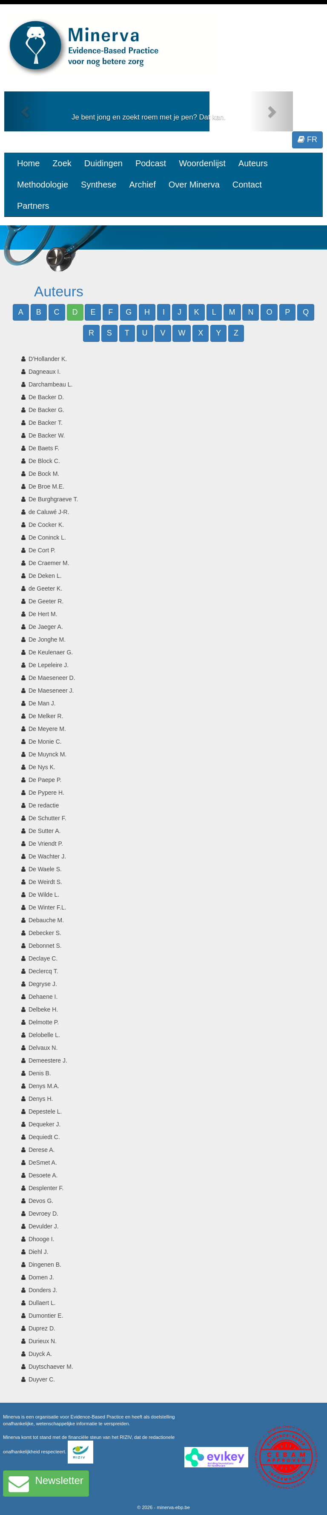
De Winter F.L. (47, 907)
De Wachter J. (47, 856)
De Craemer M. (49, 563)
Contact (247, 184)
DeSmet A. (43, 1162)
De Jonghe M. (47, 639)
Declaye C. (43, 958)
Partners (33, 205)
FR (307, 139)
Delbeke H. (43, 1009)
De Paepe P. (45, 779)
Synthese (98, 184)
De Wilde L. (44, 894)
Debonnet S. (45, 945)
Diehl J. (39, 1251)
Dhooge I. (41, 1239)
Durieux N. (43, 1341)
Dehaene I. (43, 996)
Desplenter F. (46, 1188)
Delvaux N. (43, 1047)
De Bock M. (44, 473)
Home (28, 163)
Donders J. (43, 1290)
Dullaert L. (42, 1302)
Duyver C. (42, 1379)
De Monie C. (45, 741)
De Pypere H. (46, 792)
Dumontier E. (46, 1315)
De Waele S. (45, 869)
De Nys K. (42, 767)
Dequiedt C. (44, 1137)
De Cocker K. (46, 524)
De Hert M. (43, 614)
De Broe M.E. (46, 486)
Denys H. (41, 1098)
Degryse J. (43, 984)
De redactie (44, 805)
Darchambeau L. (51, 384)
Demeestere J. (48, 1060)
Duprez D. (42, 1328)
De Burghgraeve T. (53, 499)
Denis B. (40, 1073)
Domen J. (41, 1277)
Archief (142, 184)
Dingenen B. (45, 1264)
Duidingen (103, 163)
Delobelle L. (44, 1035)
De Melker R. (46, 716)
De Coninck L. (47, 537)
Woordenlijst (202, 163)
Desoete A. (43, 1175)
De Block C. (44, 461)
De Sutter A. (44, 830)
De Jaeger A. (46, 626)
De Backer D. (46, 397)
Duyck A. (40, 1353)
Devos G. (41, 1200)
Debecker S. (45, 932)
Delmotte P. (44, 1022)
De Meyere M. (47, 728)
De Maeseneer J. (51, 690)
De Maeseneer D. (52, 677)
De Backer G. (46, 409)
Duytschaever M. (51, 1366)
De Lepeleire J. (49, 665)
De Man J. (42, 703)
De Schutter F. (47, 818)
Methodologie (42, 184)
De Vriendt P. (46, 843)
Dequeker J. (44, 1124)
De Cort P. (42, 550)
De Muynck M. (47, 754)
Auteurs (253, 163)
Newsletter (46, 1483)
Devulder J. (44, 1226)
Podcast (150, 163)
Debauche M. (46, 920)
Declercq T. (43, 971)
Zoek (61, 163)
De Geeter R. (46, 601)
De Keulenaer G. (51, 652)
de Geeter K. (45, 588)
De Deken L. (45, 575)
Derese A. (41, 1149)
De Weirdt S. (45, 881)
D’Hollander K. (48, 358)
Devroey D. (43, 1213)
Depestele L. (45, 1111)
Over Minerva (194, 184)
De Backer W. (47, 435)
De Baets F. (44, 448)
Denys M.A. (44, 1086)
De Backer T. (46, 422)
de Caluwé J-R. (49, 512)
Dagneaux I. (45, 371)
